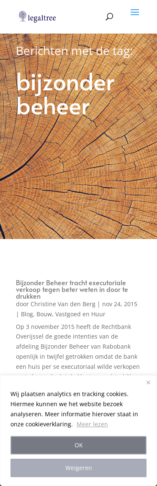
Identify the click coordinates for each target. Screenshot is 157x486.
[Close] (148, 382)
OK (79, 445)
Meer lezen (92, 424)
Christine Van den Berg (63, 304)
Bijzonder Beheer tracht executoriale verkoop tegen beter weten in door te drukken (72, 289)
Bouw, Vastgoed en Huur (71, 314)
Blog (27, 314)
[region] (78, 430)
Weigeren (78, 468)
